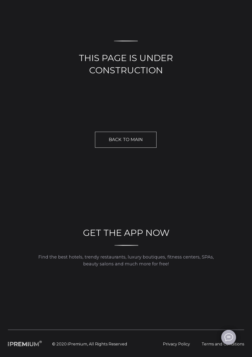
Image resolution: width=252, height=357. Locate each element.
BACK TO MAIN (126, 139)
